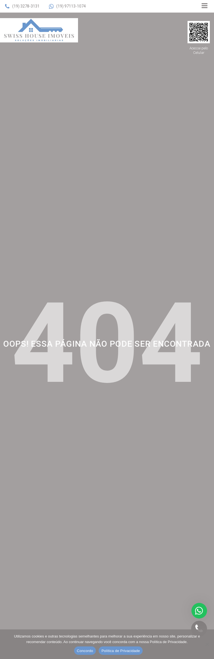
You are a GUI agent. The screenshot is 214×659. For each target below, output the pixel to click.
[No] (207, 644)
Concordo (85, 651)
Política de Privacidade (120, 651)
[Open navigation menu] (204, 6)
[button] (22, 6)
